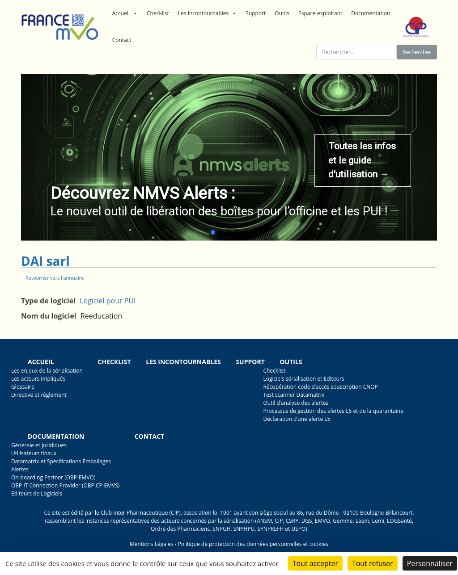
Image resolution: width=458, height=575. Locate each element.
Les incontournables (183, 361)
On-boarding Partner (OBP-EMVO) (53, 477)
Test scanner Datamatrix (293, 395)
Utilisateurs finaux (33, 453)
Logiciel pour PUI (108, 301)
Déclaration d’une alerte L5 (296, 419)
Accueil (125, 13)
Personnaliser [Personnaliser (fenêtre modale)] (430, 563)
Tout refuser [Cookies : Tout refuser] (372, 563)
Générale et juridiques (39, 445)
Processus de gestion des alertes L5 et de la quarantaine (333, 411)
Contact (121, 40)
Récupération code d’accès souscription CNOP (320, 386)
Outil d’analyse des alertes (295, 403)
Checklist (158, 13)
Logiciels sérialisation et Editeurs (303, 378)
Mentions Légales (151, 544)
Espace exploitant (320, 13)
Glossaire (22, 386)
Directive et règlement (39, 395)
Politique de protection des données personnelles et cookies (253, 544)
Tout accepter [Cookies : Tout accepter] (315, 563)
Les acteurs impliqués (38, 378)
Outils (282, 13)
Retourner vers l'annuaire (54, 277)
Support (256, 13)
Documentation (370, 13)
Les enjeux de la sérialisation (47, 370)
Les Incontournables (207, 13)
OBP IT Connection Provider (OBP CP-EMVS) (65, 485)
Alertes (20, 469)
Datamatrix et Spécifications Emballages (61, 461)
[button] (213, 232)
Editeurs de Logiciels (36, 493)
